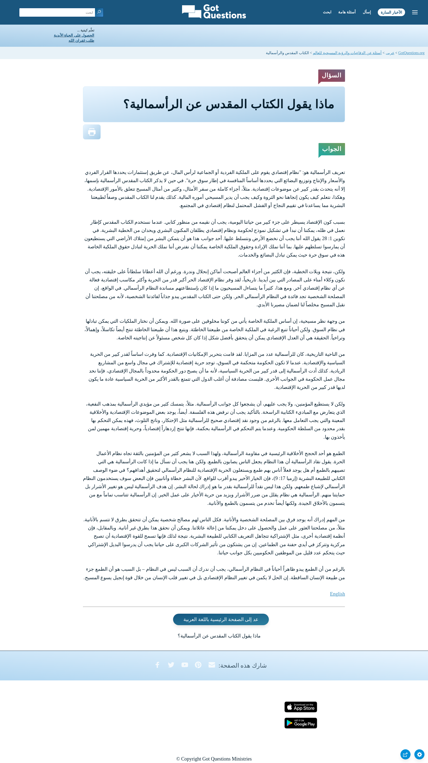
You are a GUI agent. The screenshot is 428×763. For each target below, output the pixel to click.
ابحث (327, 12)
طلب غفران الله (81, 41)
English (337, 594)
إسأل (367, 12)
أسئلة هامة (347, 12)
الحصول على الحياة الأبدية (74, 35)
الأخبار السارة (391, 12)
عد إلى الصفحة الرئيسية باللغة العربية (220, 619)
